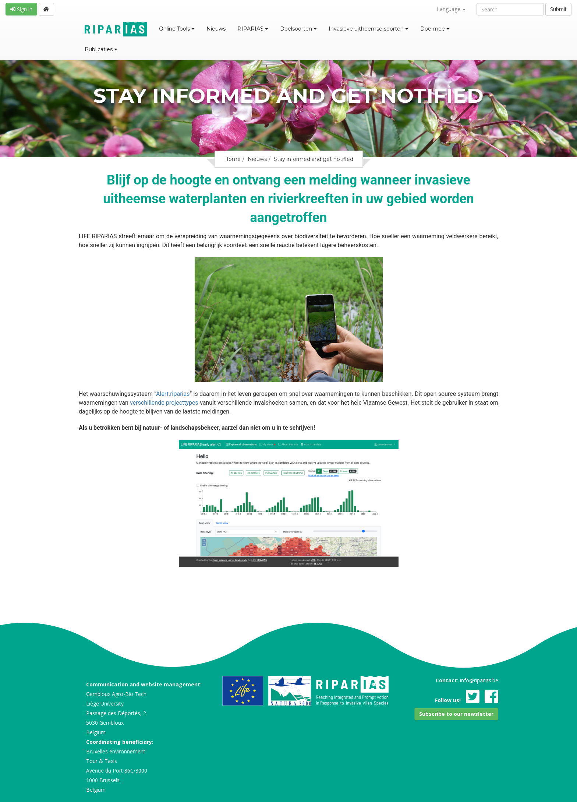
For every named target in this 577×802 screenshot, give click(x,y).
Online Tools (177, 28)
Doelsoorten (298, 28)
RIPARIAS (252, 28)
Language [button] (451, 9)
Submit (558, 9)
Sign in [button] (21, 9)
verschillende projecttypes (163, 402)
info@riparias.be (479, 680)
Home (232, 159)
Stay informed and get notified (313, 159)
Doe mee (435, 28)
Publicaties (101, 49)
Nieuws (216, 28)
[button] (456, 714)
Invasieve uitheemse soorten (368, 28)
